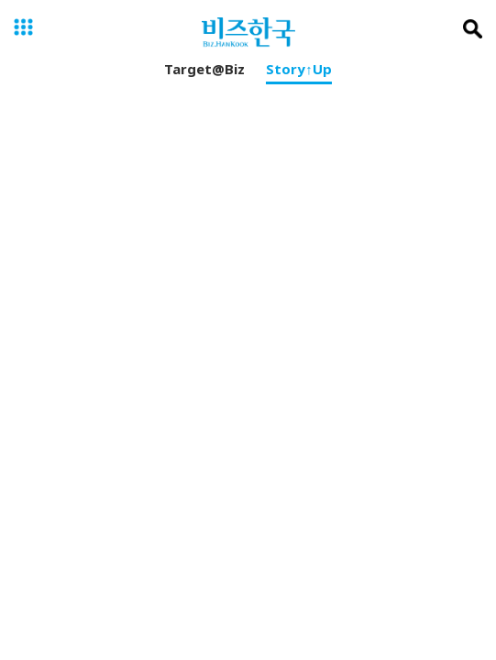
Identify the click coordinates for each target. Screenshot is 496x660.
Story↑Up (299, 72)
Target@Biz (204, 72)
